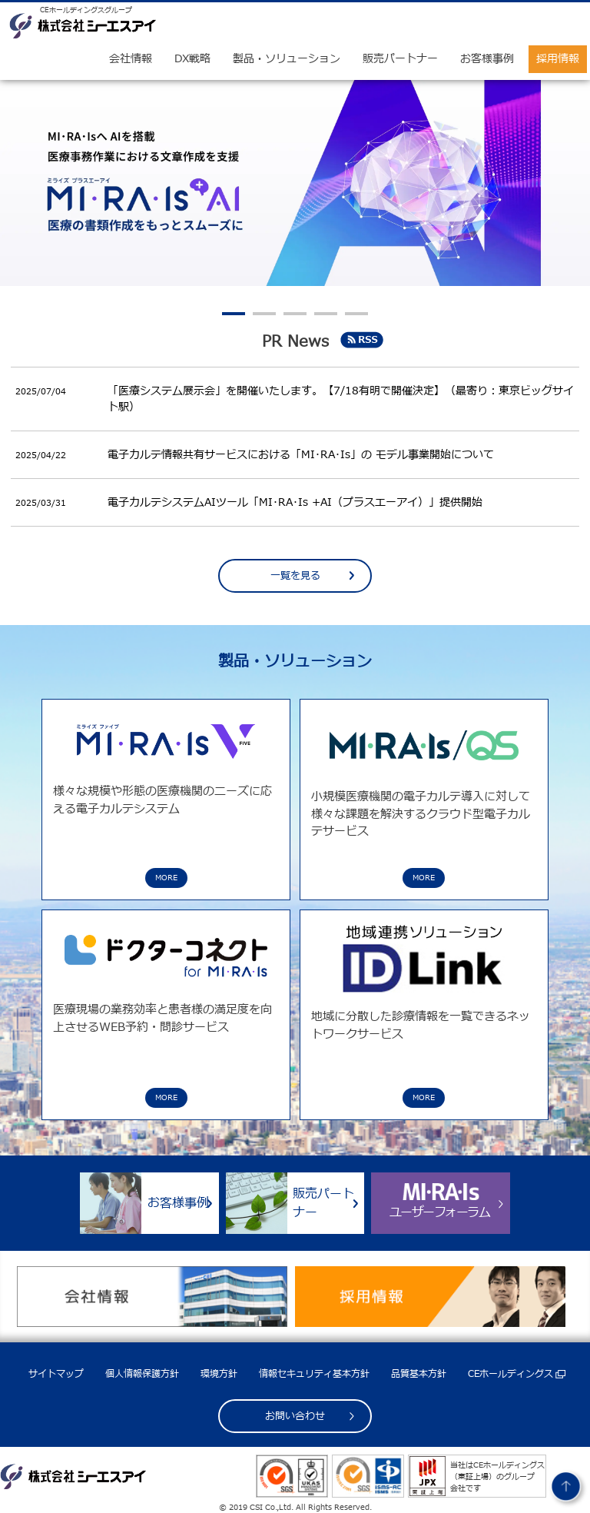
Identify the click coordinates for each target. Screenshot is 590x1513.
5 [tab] (356, 313)
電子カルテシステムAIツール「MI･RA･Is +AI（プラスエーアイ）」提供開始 (295, 502)
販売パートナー (400, 59)
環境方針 (219, 1374)
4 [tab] (326, 313)
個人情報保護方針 (142, 1374)
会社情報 (130, 59)
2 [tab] (264, 313)
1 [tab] (233, 313)
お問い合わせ (295, 1416)
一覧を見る (295, 576)
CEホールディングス (510, 1374)
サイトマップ (56, 1374)
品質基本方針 (418, 1374)
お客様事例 (487, 59)
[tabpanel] (295, 183)
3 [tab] (295, 313)
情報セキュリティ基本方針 (314, 1374)
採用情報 (557, 59)
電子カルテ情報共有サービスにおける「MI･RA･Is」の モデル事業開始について (301, 455)
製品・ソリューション (286, 59)
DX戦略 (192, 59)
